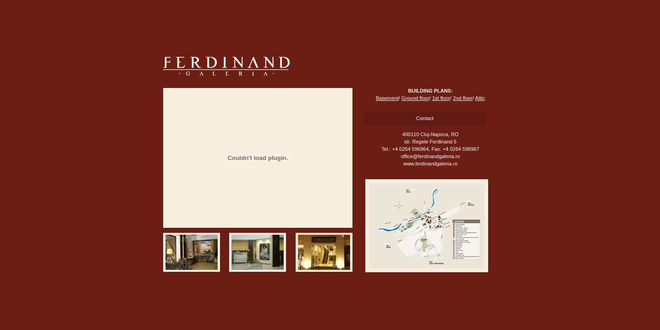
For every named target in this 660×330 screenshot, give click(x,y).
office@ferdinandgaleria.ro (430, 156)
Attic (480, 98)
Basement (387, 98)
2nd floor (463, 98)
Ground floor (415, 98)
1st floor (441, 98)
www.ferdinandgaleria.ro (430, 163)
